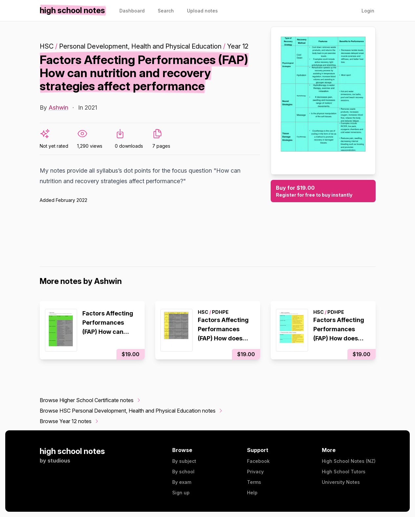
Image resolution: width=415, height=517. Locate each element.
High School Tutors (343, 471)
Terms (254, 482)
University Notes (341, 482)
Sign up (181, 492)
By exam (181, 482)
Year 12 (237, 46)
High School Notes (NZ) (349, 461)
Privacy (255, 471)
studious (59, 460)
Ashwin (58, 107)
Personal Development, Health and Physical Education (140, 46)
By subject (184, 461)
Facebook (258, 461)
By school (183, 471)
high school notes (72, 451)
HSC (46, 46)
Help (252, 492)
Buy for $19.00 (323, 191)
